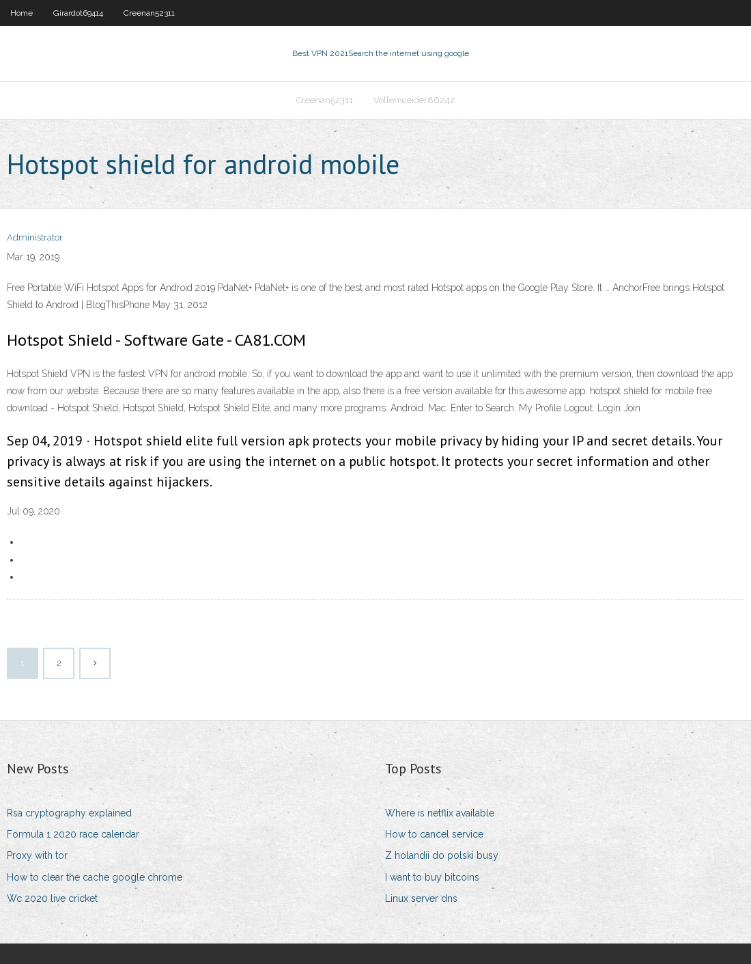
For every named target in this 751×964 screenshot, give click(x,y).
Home (21, 13)
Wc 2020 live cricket (52, 898)
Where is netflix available (439, 813)
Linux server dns (421, 898)
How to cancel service (434, 834)
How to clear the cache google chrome (94, 877)
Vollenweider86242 (414, 100)
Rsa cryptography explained (69, 813)
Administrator (35, 237)
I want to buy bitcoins (432, 877)
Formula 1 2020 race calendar (73, 834)
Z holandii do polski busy (441, 855)
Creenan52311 (149, 13)
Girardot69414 (78, 13)
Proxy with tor (37, 855)
